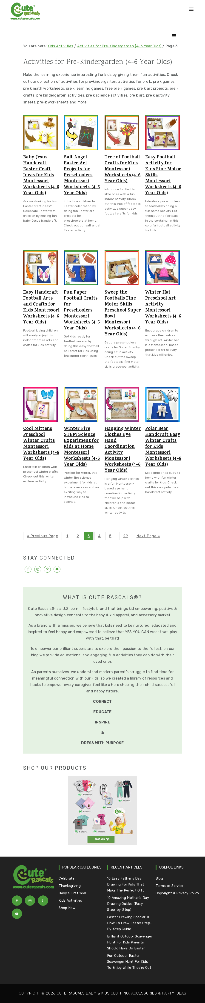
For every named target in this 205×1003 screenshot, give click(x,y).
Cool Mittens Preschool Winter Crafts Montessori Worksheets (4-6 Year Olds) (41, 444)
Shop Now (67, 908)
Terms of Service (169, 886)
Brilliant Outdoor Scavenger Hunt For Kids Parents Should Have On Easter (129, 942)
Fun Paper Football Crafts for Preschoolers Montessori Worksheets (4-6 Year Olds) (82, 311)
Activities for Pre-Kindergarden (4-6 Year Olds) (119, 46)
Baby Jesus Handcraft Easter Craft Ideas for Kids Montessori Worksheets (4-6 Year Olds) (41, 176)
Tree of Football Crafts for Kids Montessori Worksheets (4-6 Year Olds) (123, 170)
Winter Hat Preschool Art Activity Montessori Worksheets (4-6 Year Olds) (163, 308)
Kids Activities (60, 46)
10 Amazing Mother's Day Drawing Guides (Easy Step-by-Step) (128, 904)
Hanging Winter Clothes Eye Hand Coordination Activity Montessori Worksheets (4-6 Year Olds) (123, 450)
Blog (159, 878)
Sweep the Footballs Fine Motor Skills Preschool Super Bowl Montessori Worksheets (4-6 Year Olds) (123, 314)
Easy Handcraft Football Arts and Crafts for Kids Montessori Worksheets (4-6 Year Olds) (41, 308)
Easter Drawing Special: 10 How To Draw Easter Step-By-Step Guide (129, 923)
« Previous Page (42, 536)
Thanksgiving (70, 886)
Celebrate (66, 878)
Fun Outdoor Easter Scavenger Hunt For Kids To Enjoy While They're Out (129, 962)
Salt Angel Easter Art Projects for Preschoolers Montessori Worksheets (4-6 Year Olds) (82, 176)
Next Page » (148, 536)
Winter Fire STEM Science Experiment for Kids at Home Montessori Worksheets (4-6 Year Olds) (82, 447)
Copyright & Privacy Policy (177, 893)
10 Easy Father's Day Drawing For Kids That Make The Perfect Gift (125, 884)
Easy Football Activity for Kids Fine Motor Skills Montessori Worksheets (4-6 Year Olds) (163, 176)
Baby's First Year (72, 893)
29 (125, 536)
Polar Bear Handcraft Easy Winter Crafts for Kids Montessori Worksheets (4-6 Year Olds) (163, 447)
